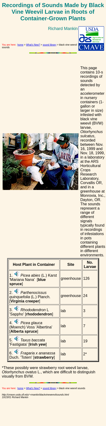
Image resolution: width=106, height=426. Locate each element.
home (20, 44)
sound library (49, 44)
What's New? (33, 44)
